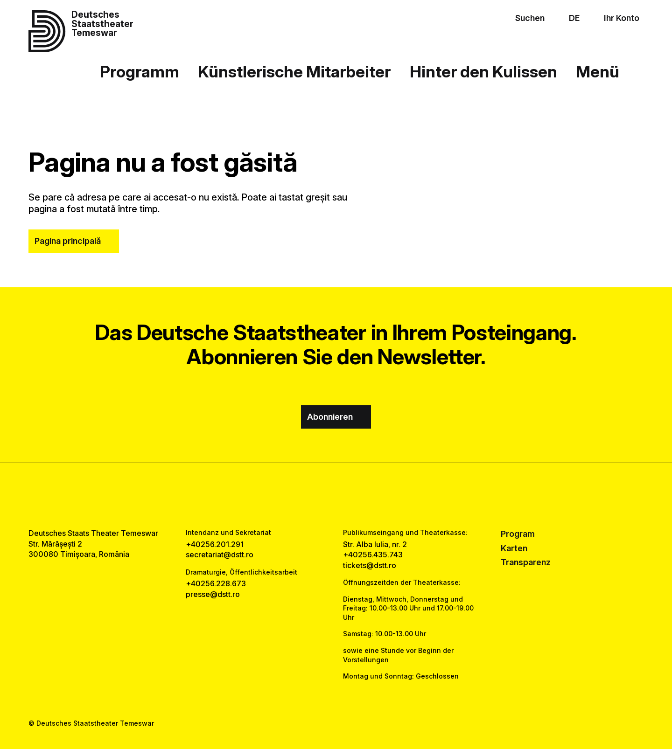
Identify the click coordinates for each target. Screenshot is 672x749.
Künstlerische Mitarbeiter (294, 71)
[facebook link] (308, 496)
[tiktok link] (364, 496)
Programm (139, 71)
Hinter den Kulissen (483, 71)
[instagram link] (336, 496)
